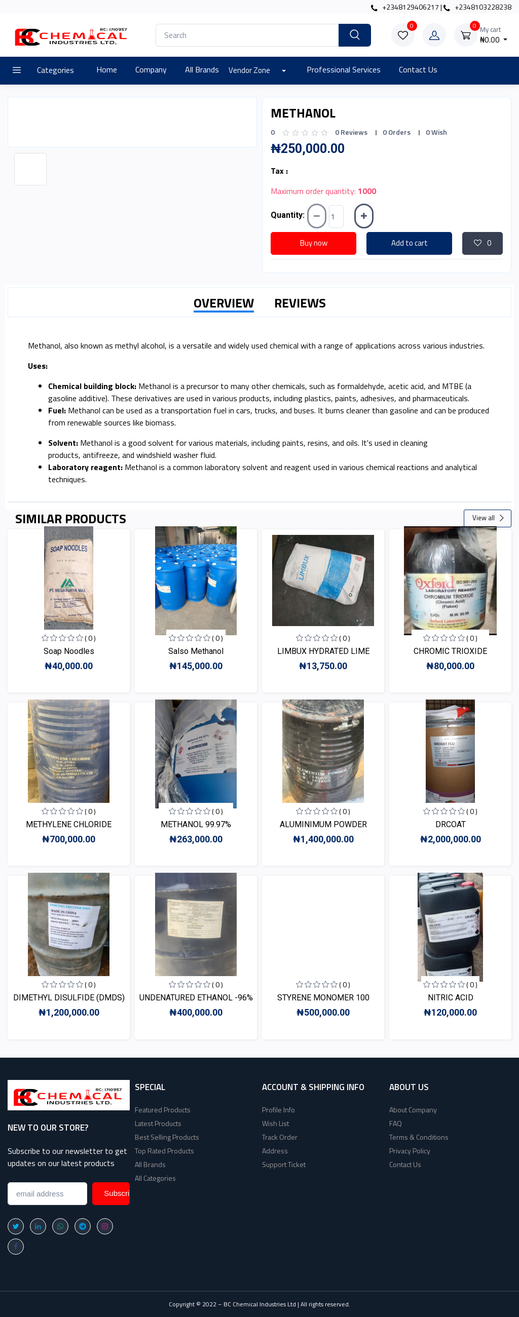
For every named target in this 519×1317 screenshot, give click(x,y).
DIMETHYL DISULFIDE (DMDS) (69, 997)
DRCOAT (450, 824)
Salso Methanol (196, 651)
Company (151, 69)
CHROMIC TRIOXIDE (450, 651)
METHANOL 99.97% (196, 824)
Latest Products (158, 1123)
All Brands (202, 69)
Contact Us (418, 69)
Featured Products (163, 1109)
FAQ (395, 1123)
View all (488, 518)
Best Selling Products (167, 1137)
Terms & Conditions (419, 1137)
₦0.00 (494, 35)
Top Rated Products (164, 1150)
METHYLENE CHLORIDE (69, 824)
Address (275, 1150)
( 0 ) (90, 638)
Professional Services (344, 69)
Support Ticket (284, 1164)
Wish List (275, 1123)
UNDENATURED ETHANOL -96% (196, 997)
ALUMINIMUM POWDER (323, 824)
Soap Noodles (69, 651)
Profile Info (278, 1109)
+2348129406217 (405, 7)
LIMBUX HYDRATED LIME (323, 651)
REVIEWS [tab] (300, 303)
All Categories (155, 1178)
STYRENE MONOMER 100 (323, 997)
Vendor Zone (250, 70)
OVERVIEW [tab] (224, 303)
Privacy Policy (409, 1150)
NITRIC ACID (450, 997)
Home (106, 69)
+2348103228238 (477, 7)
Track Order (280, 1137)
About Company (413, 1109)
